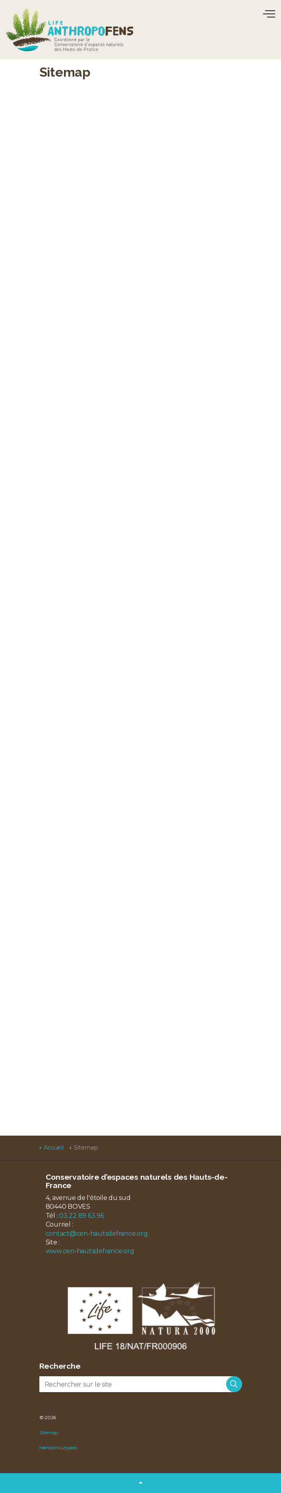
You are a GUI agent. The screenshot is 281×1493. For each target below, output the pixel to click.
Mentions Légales (58, 1448)
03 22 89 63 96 (81, 1215)
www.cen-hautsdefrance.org (90, 1251)
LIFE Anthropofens (69, 29)
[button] (234, 1384)
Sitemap (48, 1432)
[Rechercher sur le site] (140, 1384)
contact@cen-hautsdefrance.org (97, 1233)
